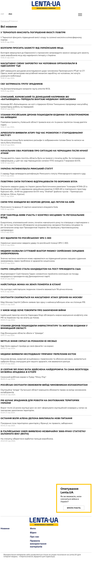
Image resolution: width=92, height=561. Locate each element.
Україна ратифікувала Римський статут (27, 168)
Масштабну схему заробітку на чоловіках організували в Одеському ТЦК (39, 64)
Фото (33, 528)
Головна (5, 21)
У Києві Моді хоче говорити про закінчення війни (33, 310)
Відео (33, 532)
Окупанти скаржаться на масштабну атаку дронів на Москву (42, 297)
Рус (10, 14)
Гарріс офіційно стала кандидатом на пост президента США (41, 269)
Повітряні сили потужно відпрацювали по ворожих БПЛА (39, 181)
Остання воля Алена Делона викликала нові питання (36, 418)
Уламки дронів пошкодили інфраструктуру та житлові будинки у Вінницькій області (44, 327)
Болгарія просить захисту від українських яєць (32, 48)
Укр (2, 14)
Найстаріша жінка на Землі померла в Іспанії (31, 284)
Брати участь (73, 508)
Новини (14, 21)
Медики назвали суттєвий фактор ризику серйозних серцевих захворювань (42, 252)
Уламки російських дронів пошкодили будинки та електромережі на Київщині (45, 116)
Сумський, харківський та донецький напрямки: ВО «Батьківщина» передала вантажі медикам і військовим (38, 98)
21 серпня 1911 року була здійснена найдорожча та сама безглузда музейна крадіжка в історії (45, 370)
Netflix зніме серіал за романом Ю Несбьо (29, 341)
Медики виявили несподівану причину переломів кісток (38, 354)
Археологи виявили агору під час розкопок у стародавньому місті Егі (42, 134)
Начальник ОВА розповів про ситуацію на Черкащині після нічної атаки (44, 152)
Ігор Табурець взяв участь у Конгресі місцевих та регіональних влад (42, 216)
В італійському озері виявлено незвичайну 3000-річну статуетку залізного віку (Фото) (43, 432)
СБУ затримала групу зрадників (22, 84)
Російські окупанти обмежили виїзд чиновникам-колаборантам (44, 385)
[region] (73, 462)
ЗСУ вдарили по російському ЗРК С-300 (26, 238)
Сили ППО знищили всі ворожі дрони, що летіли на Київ (37, 202)
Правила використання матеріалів (38, 544)
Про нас (34, 536)
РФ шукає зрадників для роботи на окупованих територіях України (40, 401)
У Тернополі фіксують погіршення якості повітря (33, 32)
